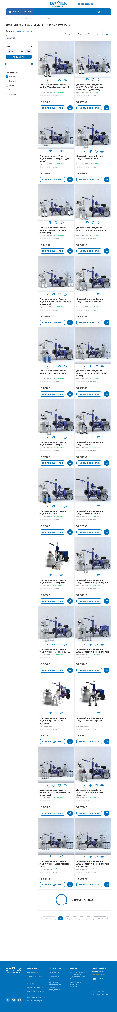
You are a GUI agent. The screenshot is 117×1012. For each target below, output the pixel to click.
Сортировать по (71, 34)
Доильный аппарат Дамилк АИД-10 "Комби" (89, 443)
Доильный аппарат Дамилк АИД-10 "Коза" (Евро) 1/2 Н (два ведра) (54, 863)
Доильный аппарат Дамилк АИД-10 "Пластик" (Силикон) (53, 372)
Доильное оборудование (24, 18)
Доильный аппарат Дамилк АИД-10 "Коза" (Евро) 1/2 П (53, 581)
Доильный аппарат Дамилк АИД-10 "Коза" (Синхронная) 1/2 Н (92, 650)
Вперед (100, 918)
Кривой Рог (41, 18)
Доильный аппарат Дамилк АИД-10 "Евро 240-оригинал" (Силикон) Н (90, 792)
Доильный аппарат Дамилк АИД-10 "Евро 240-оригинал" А (54, 86)
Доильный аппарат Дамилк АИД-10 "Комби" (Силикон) (89, 300)
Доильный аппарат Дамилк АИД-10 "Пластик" (53, 512)
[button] (54, 80)
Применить (19, 57)
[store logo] (58, 4)
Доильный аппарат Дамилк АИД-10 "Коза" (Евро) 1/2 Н (89, 512)
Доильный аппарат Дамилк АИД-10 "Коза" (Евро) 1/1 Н (89, 157)
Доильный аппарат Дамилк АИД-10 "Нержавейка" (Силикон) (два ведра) (55, 301)
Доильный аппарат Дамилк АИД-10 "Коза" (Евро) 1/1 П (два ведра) (91, 373)
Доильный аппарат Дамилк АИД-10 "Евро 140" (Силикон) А (91, 229)
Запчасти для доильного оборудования (55, 982)
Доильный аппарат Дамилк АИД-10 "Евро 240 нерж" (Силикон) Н (53, 720)
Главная (8, 18)
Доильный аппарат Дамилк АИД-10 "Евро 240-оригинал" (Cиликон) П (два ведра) (90, 87)
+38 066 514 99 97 (99, 971)
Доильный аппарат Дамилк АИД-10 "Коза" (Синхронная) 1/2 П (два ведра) (92, 863)
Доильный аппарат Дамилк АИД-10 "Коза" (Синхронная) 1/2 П (56, 650)
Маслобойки (54, 976)
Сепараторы (54, 972)
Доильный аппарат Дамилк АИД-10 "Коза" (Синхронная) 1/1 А (92, 581)
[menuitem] (32, 972)
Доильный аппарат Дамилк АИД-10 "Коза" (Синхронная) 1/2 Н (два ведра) (56, 792)
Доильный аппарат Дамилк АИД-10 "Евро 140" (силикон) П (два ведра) (54, 230)
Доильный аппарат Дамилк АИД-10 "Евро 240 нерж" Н (89, 719)
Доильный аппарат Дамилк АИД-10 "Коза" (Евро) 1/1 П (53, 443)
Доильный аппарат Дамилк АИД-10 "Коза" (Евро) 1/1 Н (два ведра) (54, 158)
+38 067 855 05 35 (99, 968)
